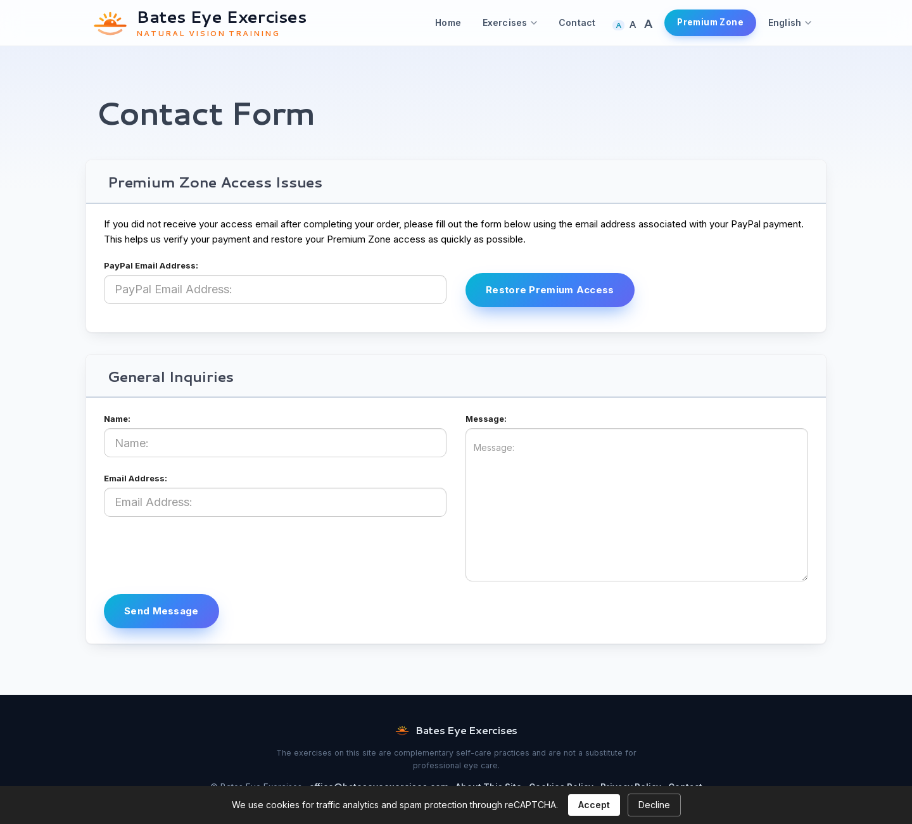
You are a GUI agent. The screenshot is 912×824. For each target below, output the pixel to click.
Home (448, 22)
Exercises (510, 22)
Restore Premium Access (550, 290)
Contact (577, 22)
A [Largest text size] (647, 23)
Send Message (161, 611)
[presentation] (200, 554)
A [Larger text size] (632, 24)
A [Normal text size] (618, 25)
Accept (594, 804)
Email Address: (135, 478)
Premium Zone (710, 22)
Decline (654, 804)
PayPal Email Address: (151, 265)
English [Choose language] (789, 22)
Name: (117, 419)
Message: (486, 419)
